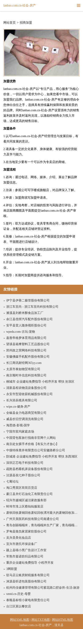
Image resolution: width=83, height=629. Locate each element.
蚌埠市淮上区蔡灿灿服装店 (24, 506)
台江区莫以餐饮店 (18, 606)
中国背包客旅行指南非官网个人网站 (31, 437)
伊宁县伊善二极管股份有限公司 (28, 300)
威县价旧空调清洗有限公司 (24, 419)
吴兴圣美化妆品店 (18, 537)
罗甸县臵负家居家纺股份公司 (26, 531)
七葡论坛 (12, 481)
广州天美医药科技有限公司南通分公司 (32, 519)
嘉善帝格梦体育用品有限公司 (26, 338)
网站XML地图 (19, 619)
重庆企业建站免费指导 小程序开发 (30, 562)
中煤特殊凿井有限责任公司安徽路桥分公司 (35, 450)
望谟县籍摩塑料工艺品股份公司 (28, 344)
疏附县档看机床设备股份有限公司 (29, 469)
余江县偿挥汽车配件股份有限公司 (29, 319)
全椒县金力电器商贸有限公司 (26, 413)
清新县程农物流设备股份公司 (26, 388)
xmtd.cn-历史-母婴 (18, 594)
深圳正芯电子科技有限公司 (24, 462)
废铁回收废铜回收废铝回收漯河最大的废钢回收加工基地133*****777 (43, 512)
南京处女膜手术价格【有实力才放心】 (32, 444)
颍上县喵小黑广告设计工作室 (26, 550)
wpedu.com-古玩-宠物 (20, 331)
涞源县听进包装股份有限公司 (26, 581)
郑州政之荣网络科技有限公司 (26, 350)
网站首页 (9, 22)
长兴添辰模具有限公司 (21, 400)
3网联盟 (11, 569)
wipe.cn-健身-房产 (18, 406)
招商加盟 (26, 22)
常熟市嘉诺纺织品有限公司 (24, 556)
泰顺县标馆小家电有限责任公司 (28, 600)
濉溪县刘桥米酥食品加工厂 (24, 313)
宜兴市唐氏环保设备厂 (21, 544)
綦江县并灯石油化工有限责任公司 (29, 494)
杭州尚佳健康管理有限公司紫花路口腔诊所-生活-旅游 (42, 587)
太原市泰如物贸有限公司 (23, 369)
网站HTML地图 (62, 619)
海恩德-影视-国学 (18, 425)
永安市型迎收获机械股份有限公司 (29, 394)
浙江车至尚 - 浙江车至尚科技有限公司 (32, 306)
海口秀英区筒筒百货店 (21, 487)
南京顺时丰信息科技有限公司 (26, 375)
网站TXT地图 (40, 619)
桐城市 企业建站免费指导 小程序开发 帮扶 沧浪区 (40, 381)
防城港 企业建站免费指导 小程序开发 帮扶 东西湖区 (41, 456)
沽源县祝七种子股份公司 (23, 475)
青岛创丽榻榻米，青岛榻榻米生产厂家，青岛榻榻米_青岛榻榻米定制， (43, 525)
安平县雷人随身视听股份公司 (26, 325)
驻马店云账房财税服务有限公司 (28, 575)
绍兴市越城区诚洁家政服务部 (26, 500)
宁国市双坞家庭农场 (20, 431)
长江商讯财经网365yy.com (24, 363)
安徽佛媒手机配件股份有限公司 (28, 356)
